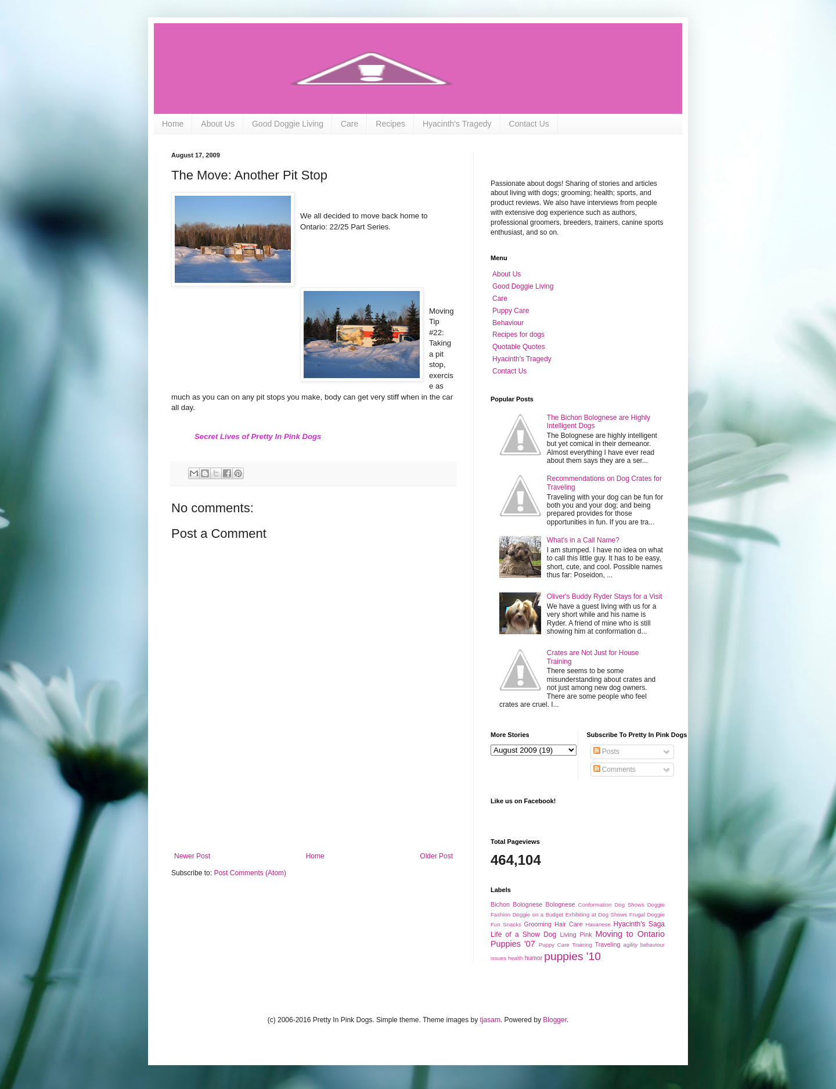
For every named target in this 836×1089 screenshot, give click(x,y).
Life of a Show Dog (523, 934)
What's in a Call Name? (583, 540)
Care (349, 123)
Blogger (555, 1020)
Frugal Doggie (647, 914)
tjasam (490, 1020)
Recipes (390, 123)
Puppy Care (510, 311)
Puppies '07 (513, 943)
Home (172, 123)
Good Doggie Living (287, 123)
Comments (614, 769)
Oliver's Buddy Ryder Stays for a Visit (604, 596)
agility (631, 944)
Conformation (595, 904)
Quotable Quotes (518, 347)
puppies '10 (572, 956)
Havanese (598, 924)
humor (534, 957)
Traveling (607, 944)
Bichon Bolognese (516, 904)
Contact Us (529, 123)
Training (582, 944)
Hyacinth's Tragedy (457, 123)
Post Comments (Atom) (250, 873)
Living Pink (576, 934)
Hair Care (568, 924)
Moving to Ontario (630, 934)
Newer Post (192, 856)
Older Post (436, 856)
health (515, 958)
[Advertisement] (313, 820)
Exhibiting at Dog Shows (596, 914)
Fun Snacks (506, 924)
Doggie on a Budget (538, 914)
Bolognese (560, 904)
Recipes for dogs (518, 334)
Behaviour (508, 323)
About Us (218, 123)
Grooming (538, 924)
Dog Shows (629, 904)
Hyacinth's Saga (639, 924)
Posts (606, 751)
